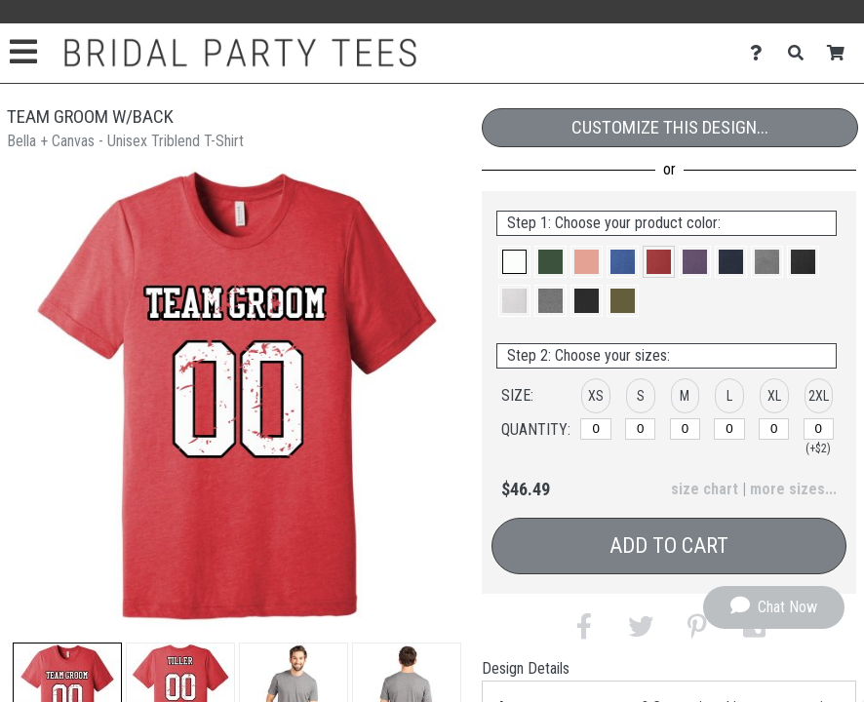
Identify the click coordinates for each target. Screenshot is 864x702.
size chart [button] (704, 489)
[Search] (801, 53)
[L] (729, 429)
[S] (640, 429)
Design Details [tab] (525, 668)
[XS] (595, 429)
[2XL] (819, 429)
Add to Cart (668, 545)
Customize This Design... (669, 127)
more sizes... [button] (793, 489)
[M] (685, 429)
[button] (514, 262)
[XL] (774, 429)
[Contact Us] (761, 53)
